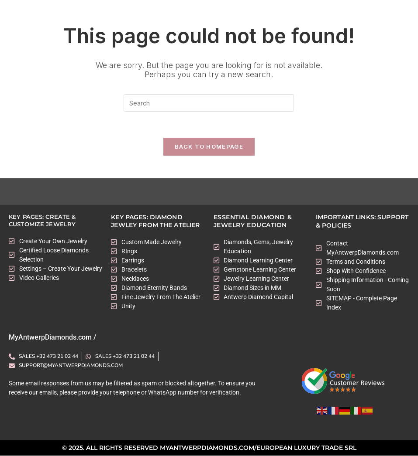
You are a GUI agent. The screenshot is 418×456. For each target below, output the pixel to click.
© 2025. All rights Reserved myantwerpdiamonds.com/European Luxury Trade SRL (209, 449)
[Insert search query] (209, 103)
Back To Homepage (209, 146)
